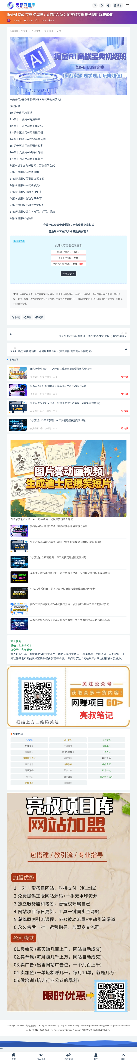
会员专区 (34, 376)
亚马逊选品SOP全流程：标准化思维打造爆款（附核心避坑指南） (65, 402)
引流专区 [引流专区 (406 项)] (106, 752)
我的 (96, 1056)
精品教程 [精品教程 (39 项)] (68, 764)
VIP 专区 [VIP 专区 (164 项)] (68, 739)
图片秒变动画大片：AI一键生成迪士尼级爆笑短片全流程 (61, 368)
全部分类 (36, 31)
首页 (25, 31)
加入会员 (41, 1056)
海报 (27, 317)
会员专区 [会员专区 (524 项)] (106, 739)
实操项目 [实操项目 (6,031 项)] (29, 752)
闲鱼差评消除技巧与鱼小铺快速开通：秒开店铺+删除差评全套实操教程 (69, 604)
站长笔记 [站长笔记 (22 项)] (29, 764)
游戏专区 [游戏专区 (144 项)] (68, 758)
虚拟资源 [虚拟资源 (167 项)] (68, 776)
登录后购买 (68, 273)
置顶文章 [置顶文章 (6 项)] (68, 770)
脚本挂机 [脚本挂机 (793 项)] (106, 770)
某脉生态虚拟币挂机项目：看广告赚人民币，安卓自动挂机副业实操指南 (70, 572)
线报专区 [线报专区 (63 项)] (106, 764)
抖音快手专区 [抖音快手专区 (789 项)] (29, 758)
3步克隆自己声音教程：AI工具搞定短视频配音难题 (58, 420)
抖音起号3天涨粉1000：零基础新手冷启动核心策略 (58, 385)
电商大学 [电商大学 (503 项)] (106, 758)
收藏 (15, 317)
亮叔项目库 (31, 1025)
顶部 (123, 1056)
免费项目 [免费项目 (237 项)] (29, 745)
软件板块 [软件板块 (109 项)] (29, 782)
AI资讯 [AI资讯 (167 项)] (29, 739)
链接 (39, 317)
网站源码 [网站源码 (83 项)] (29, 770)
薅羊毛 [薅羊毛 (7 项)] (29, 776)
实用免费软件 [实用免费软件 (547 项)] (68, 752)
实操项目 (18, 20)
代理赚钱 (68, 1056)
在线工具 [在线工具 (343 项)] (106, 745)
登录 (118, 5)
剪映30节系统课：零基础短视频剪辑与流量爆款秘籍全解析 (62, 588)
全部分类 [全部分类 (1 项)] (68, 745)
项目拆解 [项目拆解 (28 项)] (68, 782)
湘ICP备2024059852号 (68, 1025)
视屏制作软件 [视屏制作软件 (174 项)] (106, 776)
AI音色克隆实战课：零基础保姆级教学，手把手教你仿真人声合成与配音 (70, 619)
